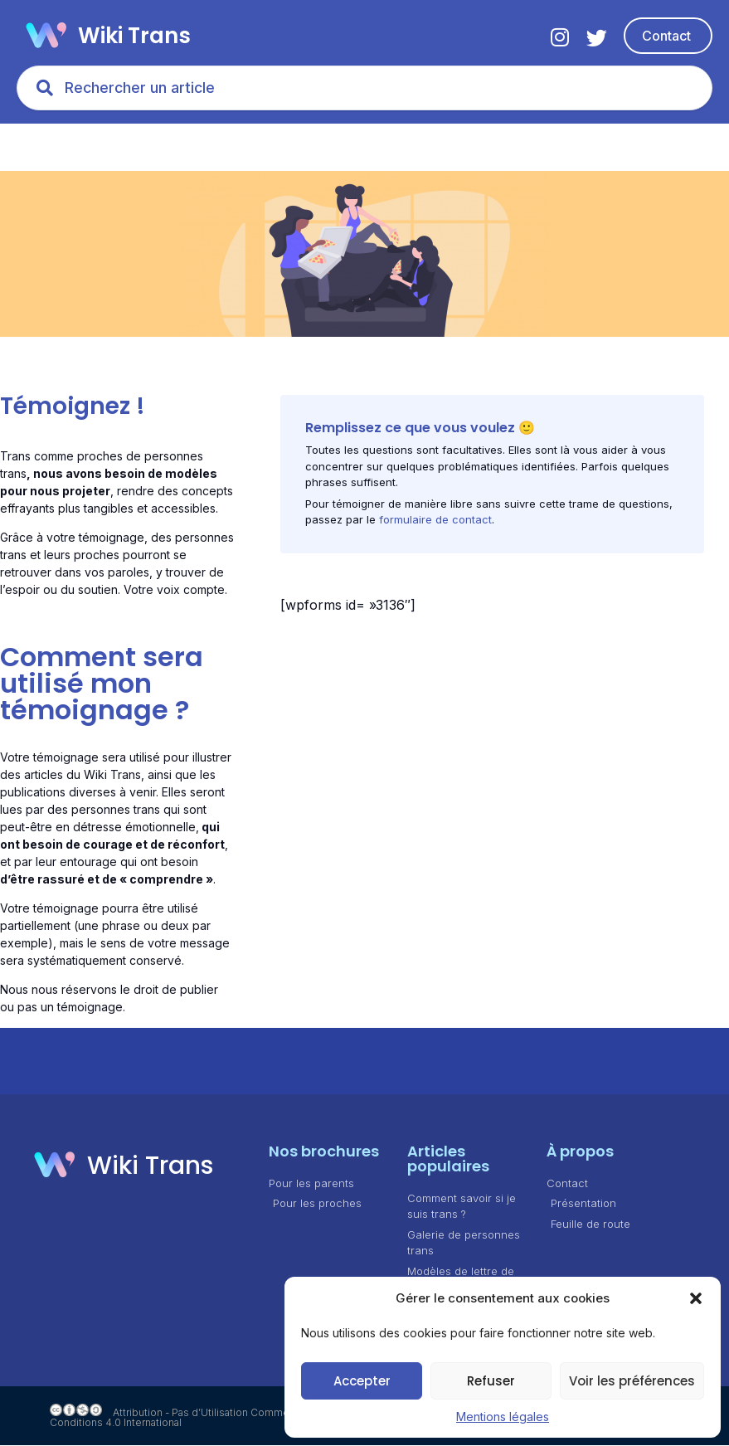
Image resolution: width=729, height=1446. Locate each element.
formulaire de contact (435, 521)
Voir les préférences (632, 1381)
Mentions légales (502, 1416)
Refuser (491, 1381)
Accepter (362, 1381)
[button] (696, 1298)
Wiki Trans (134, 36)
